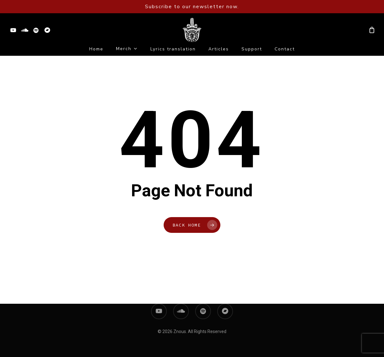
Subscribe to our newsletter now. (192, 6)
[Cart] (371, 29)
